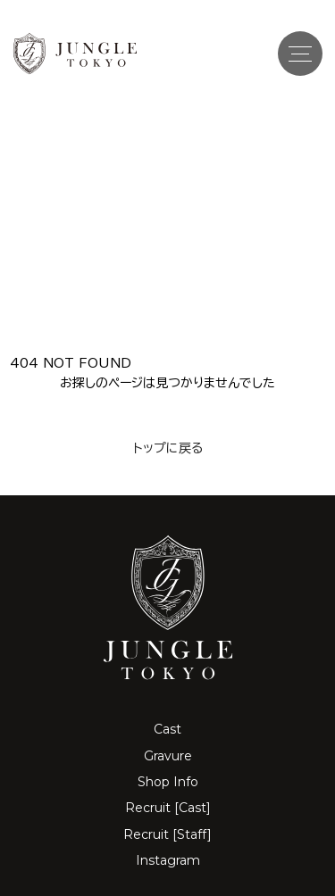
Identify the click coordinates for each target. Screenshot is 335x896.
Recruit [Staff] (167, 834)
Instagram (168, 860)
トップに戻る (168, 448)
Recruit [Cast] (168, 808)
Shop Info (168, 782)
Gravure (168, 756)
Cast (167, 729)
